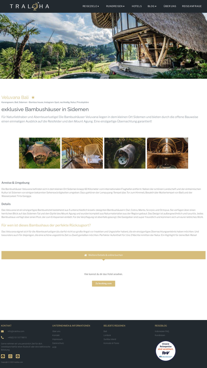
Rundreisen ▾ (116, 6)
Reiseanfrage (192, 6)
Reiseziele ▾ (91, 6)
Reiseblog (161, 325)
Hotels (137, 6)
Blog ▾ (153, 6)
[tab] (103, 255)
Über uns (170, 6)
